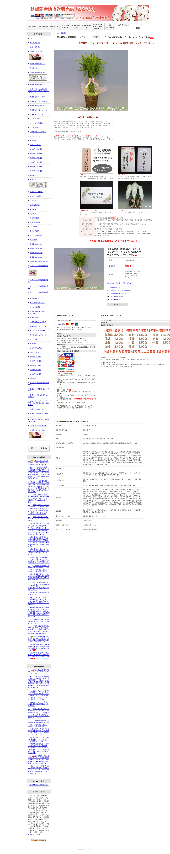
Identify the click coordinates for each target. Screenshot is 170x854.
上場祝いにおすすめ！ (37, 409)
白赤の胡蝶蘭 (34, 218)
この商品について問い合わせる (120, 290)
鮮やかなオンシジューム (38, 330)
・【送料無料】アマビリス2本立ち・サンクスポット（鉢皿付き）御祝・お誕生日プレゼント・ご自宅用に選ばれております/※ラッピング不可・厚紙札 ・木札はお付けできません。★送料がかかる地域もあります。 (38, 529)
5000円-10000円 (35, 352)
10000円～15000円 (36, 149)
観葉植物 (33, 140)
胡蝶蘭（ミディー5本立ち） (39, 101)
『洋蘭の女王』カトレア (38, 132)
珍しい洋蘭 (33, 339)
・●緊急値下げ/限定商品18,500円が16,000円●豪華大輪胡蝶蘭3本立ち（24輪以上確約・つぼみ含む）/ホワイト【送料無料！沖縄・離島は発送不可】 (38, 629)
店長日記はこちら (34, 834)
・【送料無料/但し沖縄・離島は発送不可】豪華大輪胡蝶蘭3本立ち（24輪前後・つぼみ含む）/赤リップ (38, 647)
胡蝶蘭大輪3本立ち (36, 244)
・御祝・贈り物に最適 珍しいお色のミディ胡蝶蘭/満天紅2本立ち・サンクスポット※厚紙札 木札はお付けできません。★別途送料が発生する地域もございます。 (38, 541)
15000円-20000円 (35, 361)
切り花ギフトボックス (39, 434)
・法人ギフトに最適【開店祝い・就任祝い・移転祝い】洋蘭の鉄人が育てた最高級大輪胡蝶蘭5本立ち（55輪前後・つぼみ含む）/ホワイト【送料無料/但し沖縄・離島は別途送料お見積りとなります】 (39, 486)
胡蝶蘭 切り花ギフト (39, 55)
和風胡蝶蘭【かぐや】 (37, 298)
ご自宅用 (33, 214)
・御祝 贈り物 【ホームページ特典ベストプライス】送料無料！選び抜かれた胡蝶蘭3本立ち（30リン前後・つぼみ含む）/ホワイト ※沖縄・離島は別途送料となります (38, 713)
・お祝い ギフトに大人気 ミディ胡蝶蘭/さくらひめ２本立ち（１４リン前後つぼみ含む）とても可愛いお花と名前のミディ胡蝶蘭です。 (38, 601)
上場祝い (33, 201)
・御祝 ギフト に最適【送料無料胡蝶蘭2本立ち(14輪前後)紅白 (38, 704)
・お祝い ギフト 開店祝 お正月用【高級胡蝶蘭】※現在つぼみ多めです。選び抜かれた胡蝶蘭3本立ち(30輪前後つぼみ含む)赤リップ (38, 769)
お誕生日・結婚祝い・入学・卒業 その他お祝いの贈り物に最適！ (38, 403)
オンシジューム (35, 136)
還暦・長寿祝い (35, 47)
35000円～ (33, 378)
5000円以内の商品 (36, 348)
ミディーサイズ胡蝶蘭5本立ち (38, 287)
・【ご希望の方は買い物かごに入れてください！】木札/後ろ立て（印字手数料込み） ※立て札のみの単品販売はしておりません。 (40, 586)
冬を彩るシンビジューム (38, 335)
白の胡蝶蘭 (33, 227)
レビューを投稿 (115, 299)
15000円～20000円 (36, 153)
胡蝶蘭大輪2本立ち (36, 248)
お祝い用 (39, 184)
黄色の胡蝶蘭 (34, 231)
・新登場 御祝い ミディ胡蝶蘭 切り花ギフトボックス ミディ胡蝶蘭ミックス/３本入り (38, 739)
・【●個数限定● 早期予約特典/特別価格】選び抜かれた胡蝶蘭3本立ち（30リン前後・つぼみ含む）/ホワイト (38, 731)
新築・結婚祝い (35, 205)
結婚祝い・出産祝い (36, 196)
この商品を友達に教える (118, 293)
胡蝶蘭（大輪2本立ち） (37, 84)
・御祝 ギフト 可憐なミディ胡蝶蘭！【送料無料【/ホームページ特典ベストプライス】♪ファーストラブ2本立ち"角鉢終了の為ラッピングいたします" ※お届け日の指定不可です (38, 509)
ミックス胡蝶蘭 (35, 119)
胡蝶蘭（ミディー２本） (38, 97)
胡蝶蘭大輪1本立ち (36, 257)
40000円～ (33, 175)
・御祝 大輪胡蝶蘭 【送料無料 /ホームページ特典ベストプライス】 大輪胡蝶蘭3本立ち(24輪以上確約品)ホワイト (38, 638)
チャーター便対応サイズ (38, 123)
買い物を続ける (115, 287)
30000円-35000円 (35, 374)
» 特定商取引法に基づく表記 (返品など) (120, 283)
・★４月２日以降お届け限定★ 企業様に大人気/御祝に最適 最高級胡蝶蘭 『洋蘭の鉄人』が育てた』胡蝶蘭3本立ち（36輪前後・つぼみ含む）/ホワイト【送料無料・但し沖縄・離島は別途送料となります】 (39, 472)
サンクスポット (35, 43)
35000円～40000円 (36, 171)
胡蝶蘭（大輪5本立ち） (39, 76)
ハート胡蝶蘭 (34, 127)
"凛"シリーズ (34, 38)
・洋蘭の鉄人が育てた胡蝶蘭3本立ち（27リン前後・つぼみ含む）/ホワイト (38, 621)
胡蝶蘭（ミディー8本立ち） (39, 105)
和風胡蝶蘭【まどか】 (37, 303)
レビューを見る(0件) (116, 296)
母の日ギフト (34, 68)
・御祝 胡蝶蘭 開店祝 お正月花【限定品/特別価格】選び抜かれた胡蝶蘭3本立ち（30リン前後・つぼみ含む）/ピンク (38, 576)
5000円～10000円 (35, 145)
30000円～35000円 (36, 166)
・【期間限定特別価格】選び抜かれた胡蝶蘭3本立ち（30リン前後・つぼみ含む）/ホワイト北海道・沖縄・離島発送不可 (38, 568)
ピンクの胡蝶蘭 (35, 222)
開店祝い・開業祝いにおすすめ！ (38, 384)
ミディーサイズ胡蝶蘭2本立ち (39, 270)
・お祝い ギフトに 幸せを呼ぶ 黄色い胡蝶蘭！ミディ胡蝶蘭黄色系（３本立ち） (38, 462)
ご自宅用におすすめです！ (39, 426)
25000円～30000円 (36, 162)
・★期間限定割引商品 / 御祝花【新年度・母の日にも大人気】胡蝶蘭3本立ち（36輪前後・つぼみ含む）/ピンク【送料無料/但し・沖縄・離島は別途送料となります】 (39, 612)
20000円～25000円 (36, 158)
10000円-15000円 (35, 357)
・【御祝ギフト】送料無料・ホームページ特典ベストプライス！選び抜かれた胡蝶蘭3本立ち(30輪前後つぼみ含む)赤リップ (39, 560)
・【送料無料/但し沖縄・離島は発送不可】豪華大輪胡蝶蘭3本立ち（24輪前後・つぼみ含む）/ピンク (38, 655)
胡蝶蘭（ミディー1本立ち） (39, 261)
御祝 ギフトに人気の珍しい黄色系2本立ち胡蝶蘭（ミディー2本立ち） (38, 90)
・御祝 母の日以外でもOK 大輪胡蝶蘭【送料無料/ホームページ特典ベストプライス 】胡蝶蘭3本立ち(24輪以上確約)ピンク (38, 498)
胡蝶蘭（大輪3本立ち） (37, 64)
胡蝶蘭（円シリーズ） (37, 114)
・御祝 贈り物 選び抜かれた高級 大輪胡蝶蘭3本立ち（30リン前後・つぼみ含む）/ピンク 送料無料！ (38, 551)
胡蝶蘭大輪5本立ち (36, 253)
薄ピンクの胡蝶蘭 (36, 235)
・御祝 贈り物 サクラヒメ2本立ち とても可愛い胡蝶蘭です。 (38, 518)
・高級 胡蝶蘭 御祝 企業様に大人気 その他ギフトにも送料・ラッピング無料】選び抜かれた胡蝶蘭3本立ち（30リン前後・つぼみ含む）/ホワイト (38, 759)
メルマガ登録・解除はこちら (38, 785)
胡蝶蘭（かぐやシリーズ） (39, 110)
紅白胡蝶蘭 (33, 240)
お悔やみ (33, 209)
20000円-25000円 (35, 365)
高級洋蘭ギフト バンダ (38, 326)
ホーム (56, 33)
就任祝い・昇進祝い (36, 192)
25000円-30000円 (35, 370)
